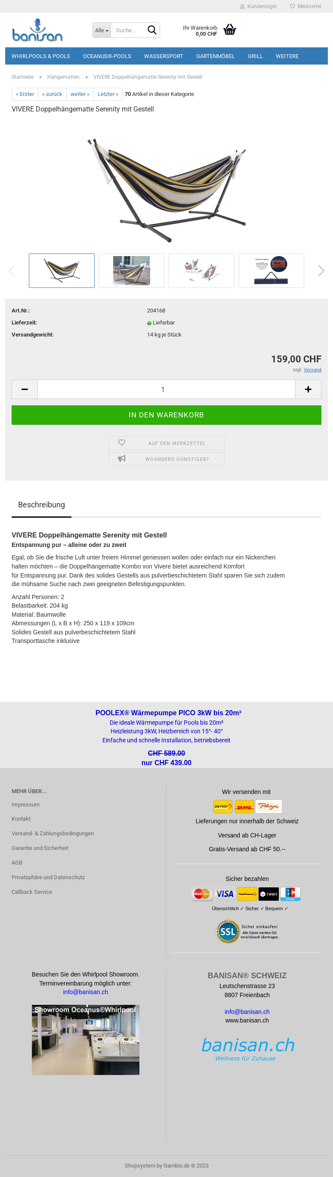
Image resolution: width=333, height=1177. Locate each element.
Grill (255, 56)
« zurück (52, 94)
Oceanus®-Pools (107, 56)
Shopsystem (140, 1165)
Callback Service (32, 892)
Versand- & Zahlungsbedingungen (53, 833)
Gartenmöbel (215, 56)
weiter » (80, 94)
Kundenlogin (258, 6)
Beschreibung (41, 504)
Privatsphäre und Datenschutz (48, 877)
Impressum (26, 804)
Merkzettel (305, 6)
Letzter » (108, 94)
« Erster (25, 94)
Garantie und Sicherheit (40, 848)
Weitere (287, 56)
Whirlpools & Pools (41, 56)
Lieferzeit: (24, 322)
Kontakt (21, 819)
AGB (17, 862)
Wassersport (163, 56)
